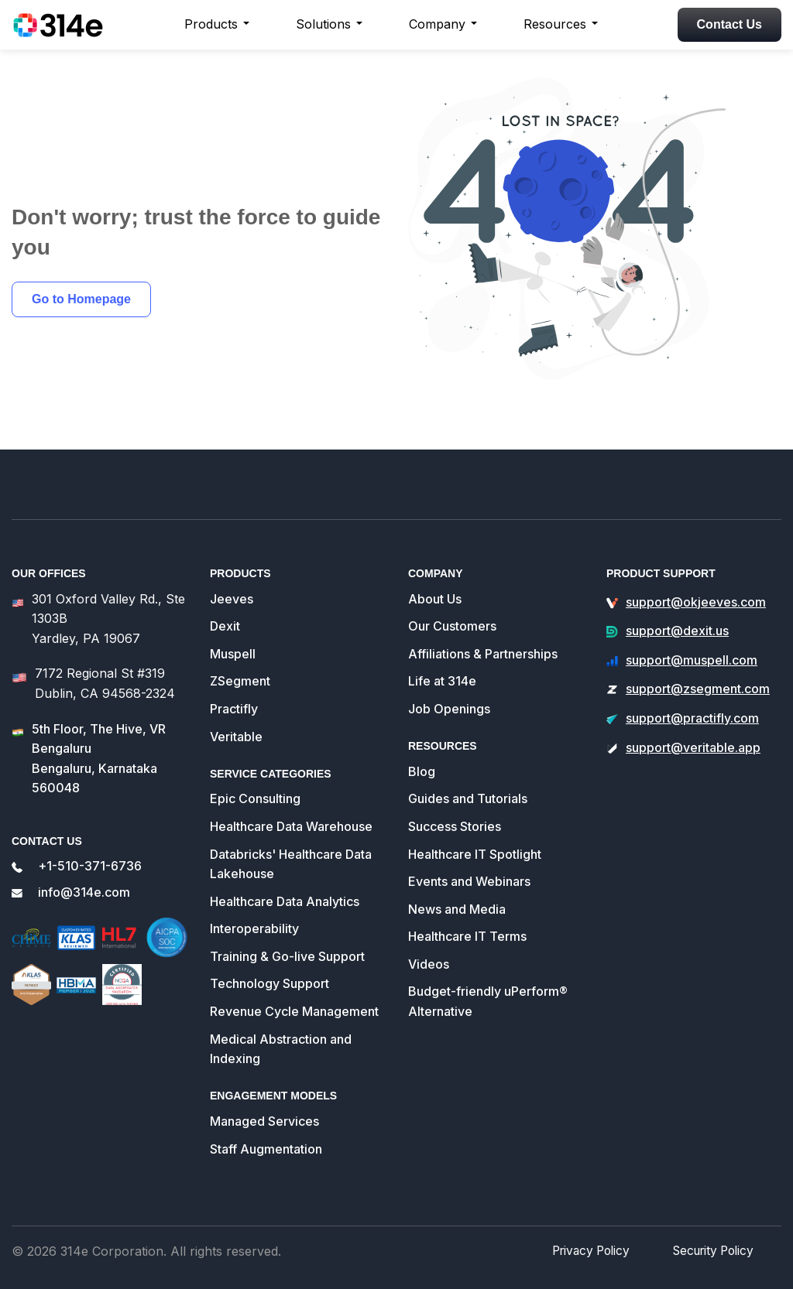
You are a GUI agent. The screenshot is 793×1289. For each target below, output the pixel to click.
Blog (421, 771)
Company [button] (437, 24)
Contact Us (729, 24)
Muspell (233, 654)
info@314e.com (84, 892)
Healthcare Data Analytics (284, 901)
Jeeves (231, 599)
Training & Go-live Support (287, 956)
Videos (428, 964)
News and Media (457, 909)
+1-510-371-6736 (90, 866)
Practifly (234, 708)
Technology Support (269, 983)
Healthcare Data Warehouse (291, 826)
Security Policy (716, 1250)
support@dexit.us (677, 630)
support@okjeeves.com (696, 602)
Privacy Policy (598, 1250)
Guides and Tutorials (467, 798)
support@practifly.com (692, 718)
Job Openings (449, 708)
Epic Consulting (255, 798)
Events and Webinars (469, 881)
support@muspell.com (691, 660)
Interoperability (254, 928)
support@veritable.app (693, 747)
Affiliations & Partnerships (483, 654)
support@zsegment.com (698, 688)
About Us (435, 599)
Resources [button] (555, 24)
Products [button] (211, 24)
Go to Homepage (81, 299)
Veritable (236, 736)
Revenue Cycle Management (294, 1011)
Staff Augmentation (266, 1149)
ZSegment (240, 681)
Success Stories (454, 826)
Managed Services (264, 1121)
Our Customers (452, 626)
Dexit (225, 626)
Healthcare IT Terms (467, 936)
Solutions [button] (323, 24)
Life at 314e (442, 681)
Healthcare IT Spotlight (474, 854)
